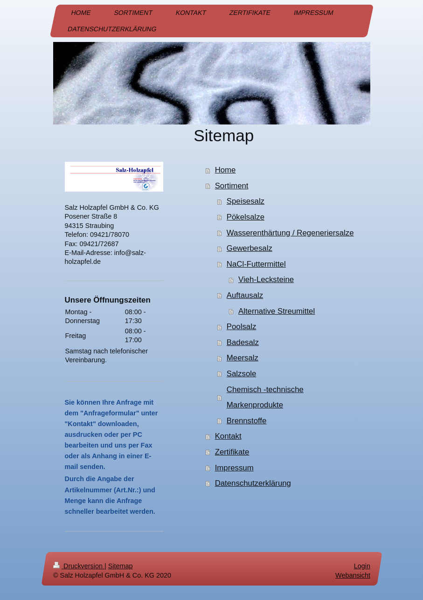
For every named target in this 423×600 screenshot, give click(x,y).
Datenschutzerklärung (253, 483)
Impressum (234, 467)
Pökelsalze (245, 217)
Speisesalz (245, 201)
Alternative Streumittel (276, 311)
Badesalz (243, 342)
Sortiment (232, 185)
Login (362, 566)
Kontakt (228, 436)
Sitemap (120, 566)
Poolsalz (241, 326)
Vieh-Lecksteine (266, 279)
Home (225, 170)
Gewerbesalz (249, 248)
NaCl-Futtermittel (256, 264)
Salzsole (241, 373)
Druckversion (78, 566)
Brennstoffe (247, 420)
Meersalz (242, 357)
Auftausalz (245, 295)
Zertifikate (232, 452)
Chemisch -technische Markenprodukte (265, 397)
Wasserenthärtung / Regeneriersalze (290, 232)
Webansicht (352, 575)
